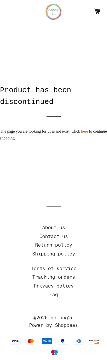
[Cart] (97, 12)
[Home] (53, 12)
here (84, 131)
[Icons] (10, 12)
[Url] (53, 227)
